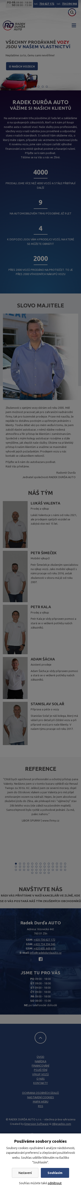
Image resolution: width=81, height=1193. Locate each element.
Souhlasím (55, 1173)
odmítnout (55, 1183)
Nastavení (25, 1173)
